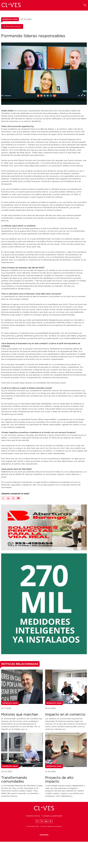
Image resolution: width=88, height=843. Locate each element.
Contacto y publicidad (52, 817)
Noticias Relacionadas (19, 665)
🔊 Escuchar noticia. (12, 27)
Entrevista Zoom (10, 20)
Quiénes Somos (33, 817)
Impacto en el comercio (65, 716)
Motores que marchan (19, 716)
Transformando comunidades (14, 780)
